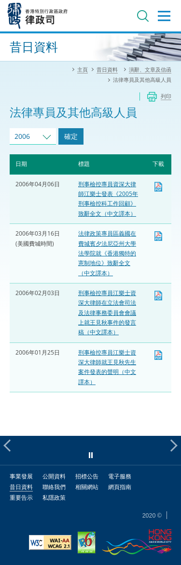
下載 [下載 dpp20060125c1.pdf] (158, 355)
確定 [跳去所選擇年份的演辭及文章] (71, 136)
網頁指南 (119, 487)
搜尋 (143, 16)
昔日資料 (21, 487)
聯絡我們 (54, 487)
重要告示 (21, 497)
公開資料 (54, 476)
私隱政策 (54, 497)
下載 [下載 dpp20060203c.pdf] (158, 295)
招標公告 (86, 476)
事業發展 (21, 476)
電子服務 (119, 476)
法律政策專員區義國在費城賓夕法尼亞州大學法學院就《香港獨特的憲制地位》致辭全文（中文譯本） (107, 253)
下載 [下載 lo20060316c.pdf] (158, 236)
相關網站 (86, 487)
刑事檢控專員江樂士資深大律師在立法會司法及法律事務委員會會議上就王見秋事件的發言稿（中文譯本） (107, 312)
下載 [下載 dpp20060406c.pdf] (158, 186)
